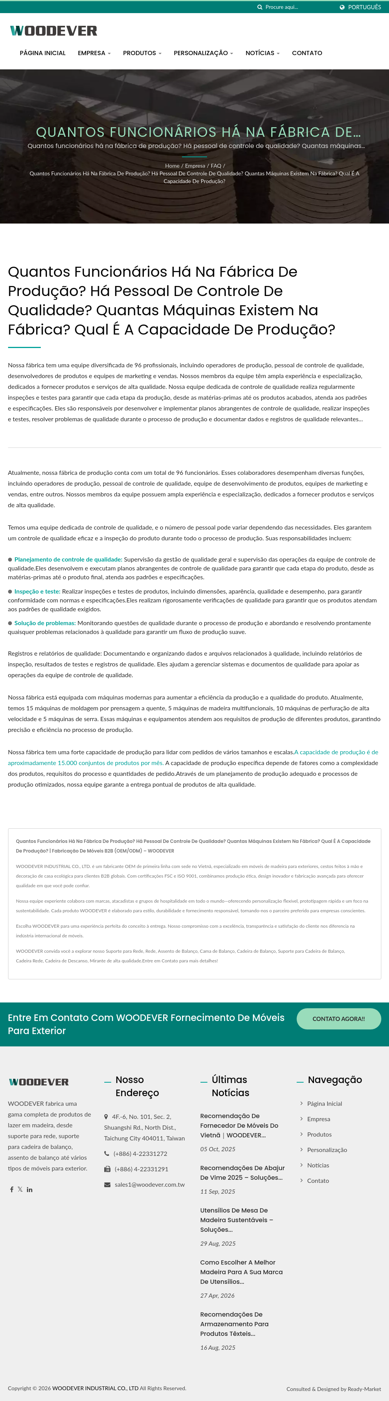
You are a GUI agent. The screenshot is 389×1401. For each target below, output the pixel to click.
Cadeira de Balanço (256, 951)
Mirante (97, 961)
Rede (150, 951)
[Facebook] (11, 1189)
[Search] (299, 7)
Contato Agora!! (338, 1018)
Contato (307, 53)
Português (364, 7)
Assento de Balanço (177, 951)
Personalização (204, 53)
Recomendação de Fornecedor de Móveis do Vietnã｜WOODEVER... (239, 1126)
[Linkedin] (29, 1189)
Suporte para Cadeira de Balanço (311, 951)
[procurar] (259, 7)
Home (172, 165)
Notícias (262, 53)
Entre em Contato (160, 961)
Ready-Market (364, 1389)
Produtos (142, 53)
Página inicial (43, 53)
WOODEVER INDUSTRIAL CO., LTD (95, 1388)
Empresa (94, 53)
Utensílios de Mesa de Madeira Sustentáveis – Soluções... (237, 1220)
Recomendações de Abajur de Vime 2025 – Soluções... (242, 1173)
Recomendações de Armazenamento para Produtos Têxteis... (234, 1324)
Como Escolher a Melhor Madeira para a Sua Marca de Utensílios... (241, 1272)
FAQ (216, 165)
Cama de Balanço (217, 951)
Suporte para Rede (124, 951)
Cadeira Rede (29, 961)
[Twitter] (20, 1189)
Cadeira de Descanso (66, 961)
